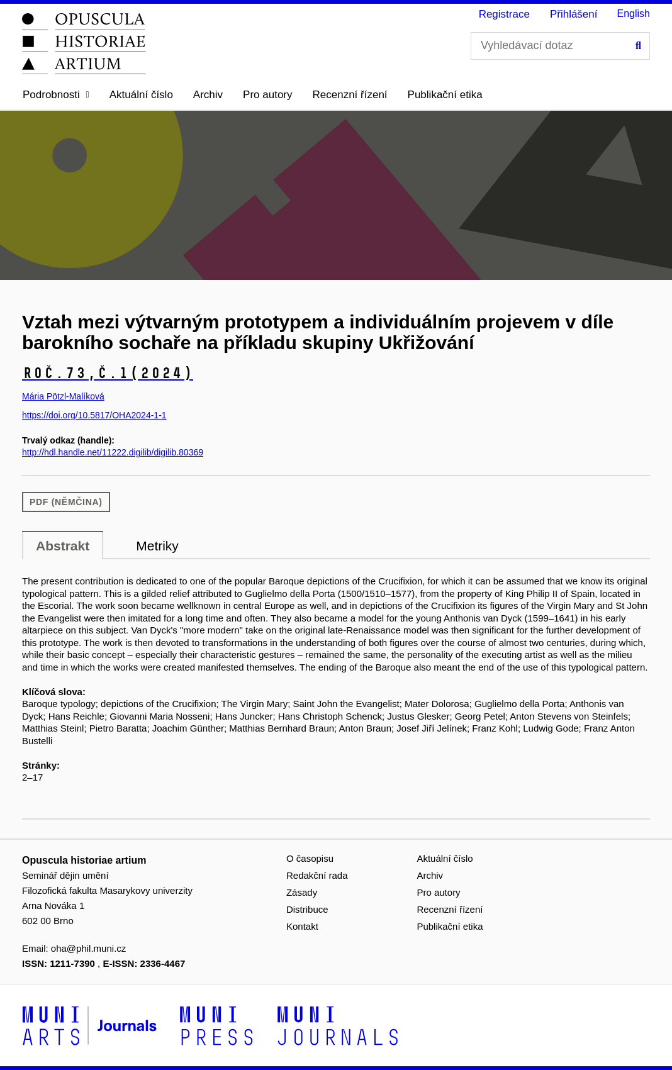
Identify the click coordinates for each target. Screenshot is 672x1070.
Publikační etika (445, 95)
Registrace (504, 14)
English (633, 13)
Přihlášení (574, 14)
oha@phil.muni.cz (88, 948)
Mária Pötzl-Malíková (63, 396)
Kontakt (302, 926)
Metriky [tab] (157, 545)
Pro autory (267, 95)
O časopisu (309, 858)
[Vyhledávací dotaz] (560, 46)
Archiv (208, 95)
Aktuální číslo (141, 95)
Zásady (301, 892)
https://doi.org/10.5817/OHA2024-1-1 (94, 415)
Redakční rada (317, 875)
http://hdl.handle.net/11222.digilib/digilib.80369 (112, 452)
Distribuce (307, 909)
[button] (56, 95)
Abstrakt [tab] (62, 545)
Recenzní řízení (350, 95)
